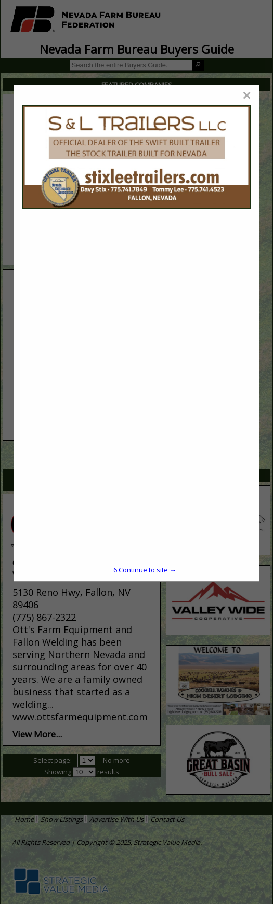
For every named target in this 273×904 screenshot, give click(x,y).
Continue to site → (144, 569)
